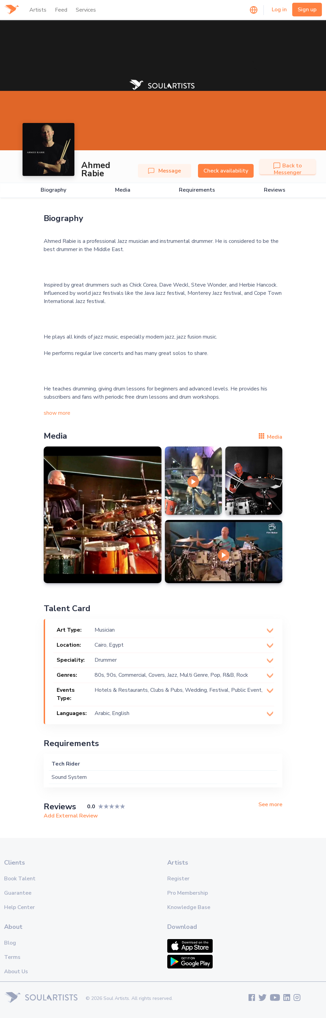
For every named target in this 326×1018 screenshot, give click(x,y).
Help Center (19, 907)
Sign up (307, 9)
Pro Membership (187, 893)
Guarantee (17, 893)
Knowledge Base (188, 907)
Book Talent (20, 878)
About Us (16, 971)
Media (122, 190)
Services (86, 10)
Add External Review (71, 815)
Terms (12, 957)
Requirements (197, 190)
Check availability (225, 171)
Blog (10, 942)
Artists (37, 10)
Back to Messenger (287, 169)
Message (164, 171)
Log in (279, 9)
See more (270, 804)
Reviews (274, 190)
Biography (53, 190)
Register (178, 878)
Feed (61, 10)
